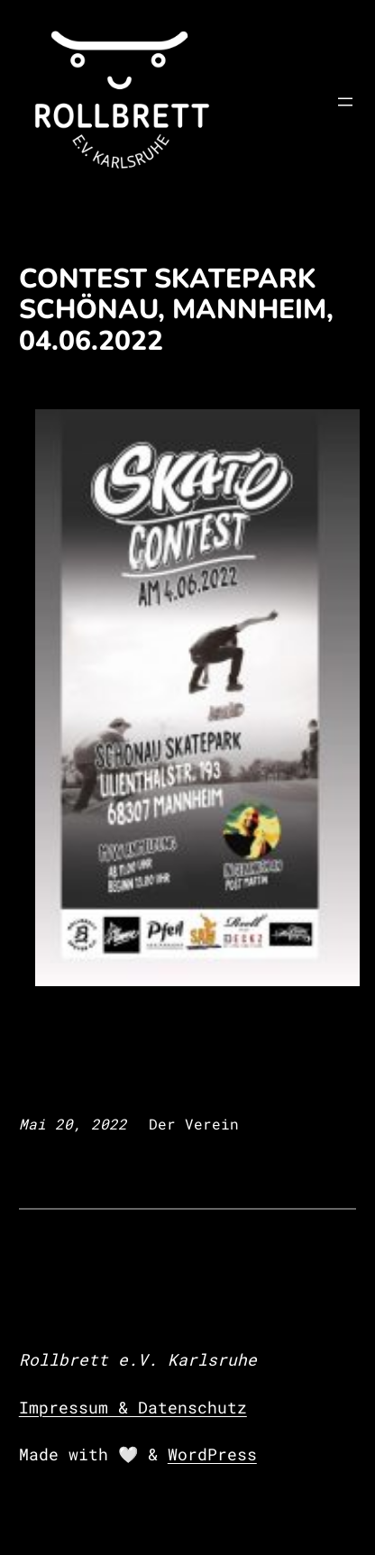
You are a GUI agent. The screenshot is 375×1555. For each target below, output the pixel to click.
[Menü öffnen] (345, 102)
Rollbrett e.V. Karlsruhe (138, 1359)
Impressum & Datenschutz (133, 1407)
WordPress (212, 1454)
